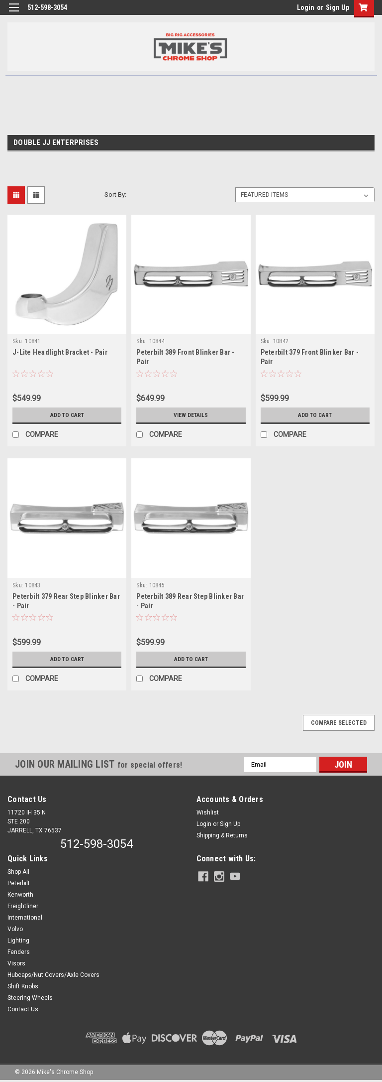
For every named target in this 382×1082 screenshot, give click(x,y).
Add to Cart (67, 415)
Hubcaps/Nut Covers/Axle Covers (53, 974)
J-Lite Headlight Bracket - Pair (59, 352)
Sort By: (115, 194)
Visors (16, 963)
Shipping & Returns (222, 835)
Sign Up (337, 7)
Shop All (18, 871)
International (24, 917)
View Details (191, 415)
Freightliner (22, 906)
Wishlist (207, 812)
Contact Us (22, 1009)
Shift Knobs (22, 986)
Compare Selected (339, 722)
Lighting (18, 940)
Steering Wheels (30, 997)
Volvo (15, 929)
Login (305, 7)
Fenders (18, 951)
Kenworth (20, 894)
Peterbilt (18, 883)
